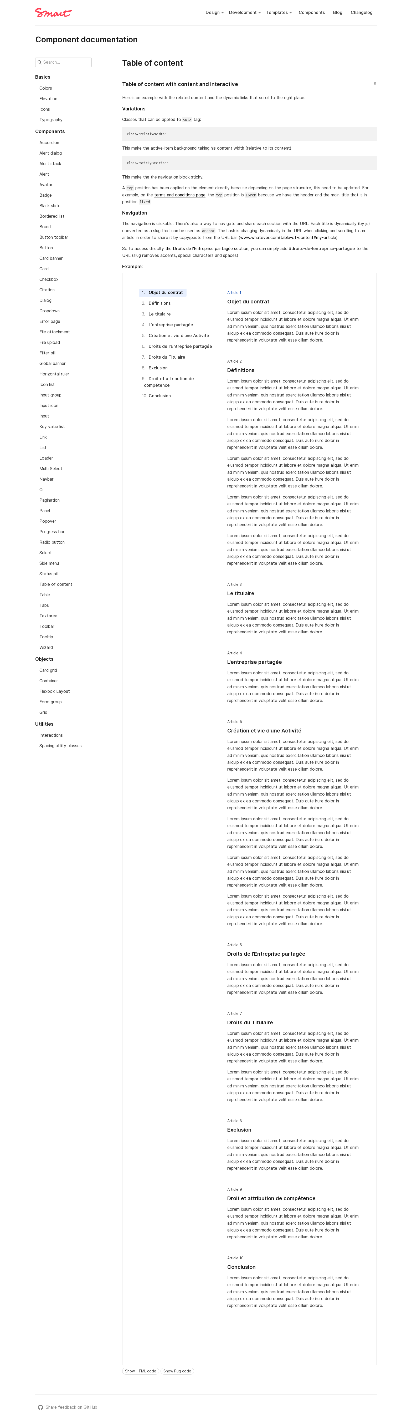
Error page (49, 321)
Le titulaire (160, 314)
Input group (50, 395)
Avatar (46, 184)
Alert (44, 174)
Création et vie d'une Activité (179, 335)
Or (41, 489)
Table (44, 594)
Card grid (48, 670)
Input (44, 416)
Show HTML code (140, 1371)
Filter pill (47, 352)
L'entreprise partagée (171, 324)
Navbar (46, 479)
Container (48, 680)
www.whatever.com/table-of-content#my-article (288, 237)
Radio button (52, 542)
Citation (47, 289)
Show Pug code (177, 1371)
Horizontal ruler (54, 373)
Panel (44, 510)
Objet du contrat (166, 292)
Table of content (55, 584)
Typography (51, 119)
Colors (45, 88)
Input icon (48, 405)
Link (43, 437)
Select (45, 552)
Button (46, 247)
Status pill (48, 573)
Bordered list (51, 216)
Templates (277, 12)
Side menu (49, 563)
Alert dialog (50, 153)
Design (213, 12)
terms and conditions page (179, 194)
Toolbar (46, 626)
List (43, 447)
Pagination (49, 500)
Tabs (44, 605)
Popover (47, 521)
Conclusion (160, 395)
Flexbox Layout (54, 691)
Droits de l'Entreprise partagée (180, 346)
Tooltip (46, 636)
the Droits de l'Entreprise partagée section (206, 248)
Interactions (51, 735)
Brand (45, 226)
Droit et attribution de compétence (169, 382)
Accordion (49, 142)
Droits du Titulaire (167, 357)
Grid (43, 712)
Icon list (47, 384)
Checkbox (49, 279)
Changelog (362, 12)
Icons (44, 109)
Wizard (46, 647)
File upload (49, 342)
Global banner (52, 363)
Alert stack (50, 163)
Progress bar (52, 531)
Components (312, 12)
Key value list (52, 426)
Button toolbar (53, 237)
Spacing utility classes (60, 745)
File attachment (54, 331)
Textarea (48, 615)
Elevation (48, 98)
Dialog (45, 300)
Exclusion (158, 367)
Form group (50, 701)
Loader (46, 458)
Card (44, 268)
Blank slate (49, 205)
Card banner (51, 258)
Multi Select (50, 468)
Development (243, 12)
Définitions (160, 303)
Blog (337, 12)
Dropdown (49, 310)
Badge (45, 195)
